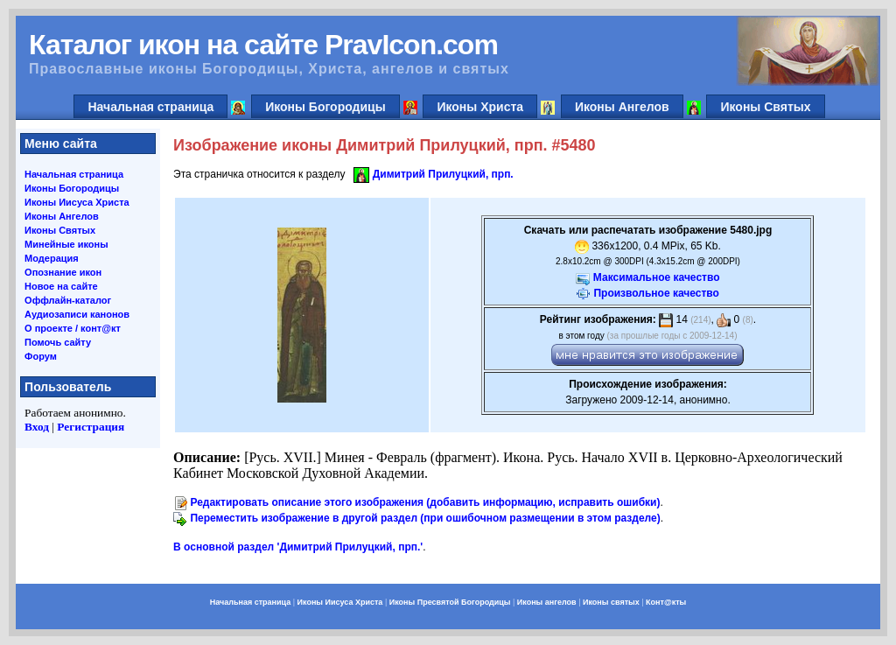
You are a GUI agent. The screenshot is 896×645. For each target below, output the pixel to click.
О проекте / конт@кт (72, 328)
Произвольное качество (655, 293)
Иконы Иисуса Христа (77, 202)
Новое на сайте (61, 286)
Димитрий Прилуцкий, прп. (443, 174)
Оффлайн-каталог (67, 300)
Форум (40, 356)
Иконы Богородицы (325, 107)
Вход (36, 426)
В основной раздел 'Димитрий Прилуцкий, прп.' (298, 547)
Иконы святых (611, 602)
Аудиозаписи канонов (77, 314)
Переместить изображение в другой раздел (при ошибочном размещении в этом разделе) (425, 518)
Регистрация (90, 426)
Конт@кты (666, 602)
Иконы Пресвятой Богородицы (450, 602)
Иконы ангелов (547, 602)
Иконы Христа (480, 107)
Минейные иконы (66, 244)
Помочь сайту (57, 342)
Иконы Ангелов (622, 107)
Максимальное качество (656, 277)
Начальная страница (151, 107)
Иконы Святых (765, 107)
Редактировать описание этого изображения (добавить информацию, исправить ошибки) (425, 502)
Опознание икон (63, 272)
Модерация (51, 258)
